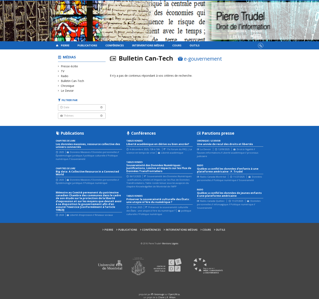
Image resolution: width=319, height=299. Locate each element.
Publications (114, 2)
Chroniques (237, 34)
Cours (168, 2)
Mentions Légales (170, 243)
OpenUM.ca (174, 294)
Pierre (102, 2)
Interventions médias (151, 2)
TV (62, 71)
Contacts (100, 6)
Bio (78, 6)
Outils (260, 2)
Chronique (67, 86)
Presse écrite (69, 66)
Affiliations (88, 6)
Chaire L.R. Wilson (167, 297)
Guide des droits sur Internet (197, 6)
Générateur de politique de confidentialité (238, 6)
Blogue (256, 34)
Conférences (130, 2)
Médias (69, 57)
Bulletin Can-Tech (72, 81)
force (159, 294)
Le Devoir (67, 91)
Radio (64, 76)
